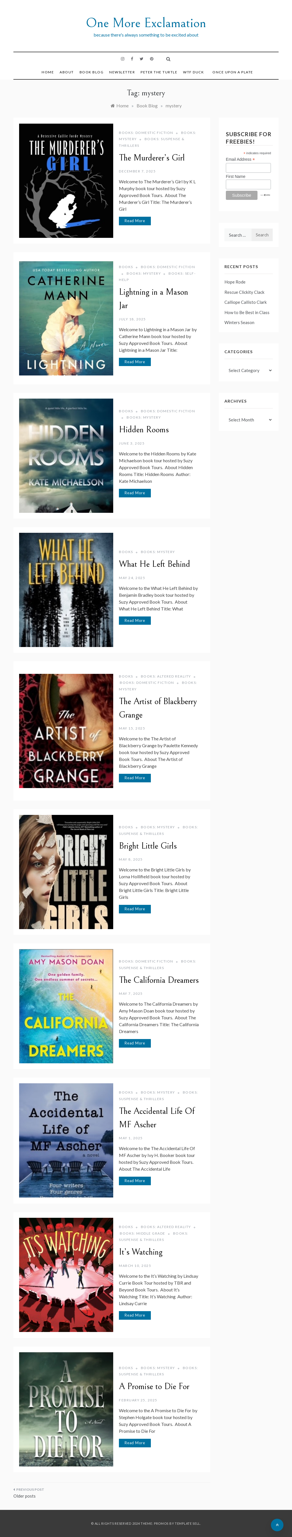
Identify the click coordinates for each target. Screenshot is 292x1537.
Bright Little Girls (148, 846)
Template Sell (187, 1523)
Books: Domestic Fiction (146, 132)
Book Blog (92, 72)
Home (48, 72)
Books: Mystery (144, 273)
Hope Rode (235, 281)
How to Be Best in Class (246, 312)
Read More (135, 220)
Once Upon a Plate (232, 72)
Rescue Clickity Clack (244, 292)
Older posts (24, 1495)
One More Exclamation (146, 23)
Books (126, 267)
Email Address (240, 159)
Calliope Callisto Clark (245, 302)
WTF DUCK (193, 72)
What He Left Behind (154, 564)
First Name (235, 176)
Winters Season (239, 322)
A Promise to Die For (154, 1386)
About (67, 72)
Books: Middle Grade (142, 1233)
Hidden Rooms (144, 430)
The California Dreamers (159, 980)
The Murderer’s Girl (152, 158)
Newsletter (122, 72)
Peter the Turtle (159, 72)
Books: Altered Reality (166, 676)
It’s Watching (141, 1252)
